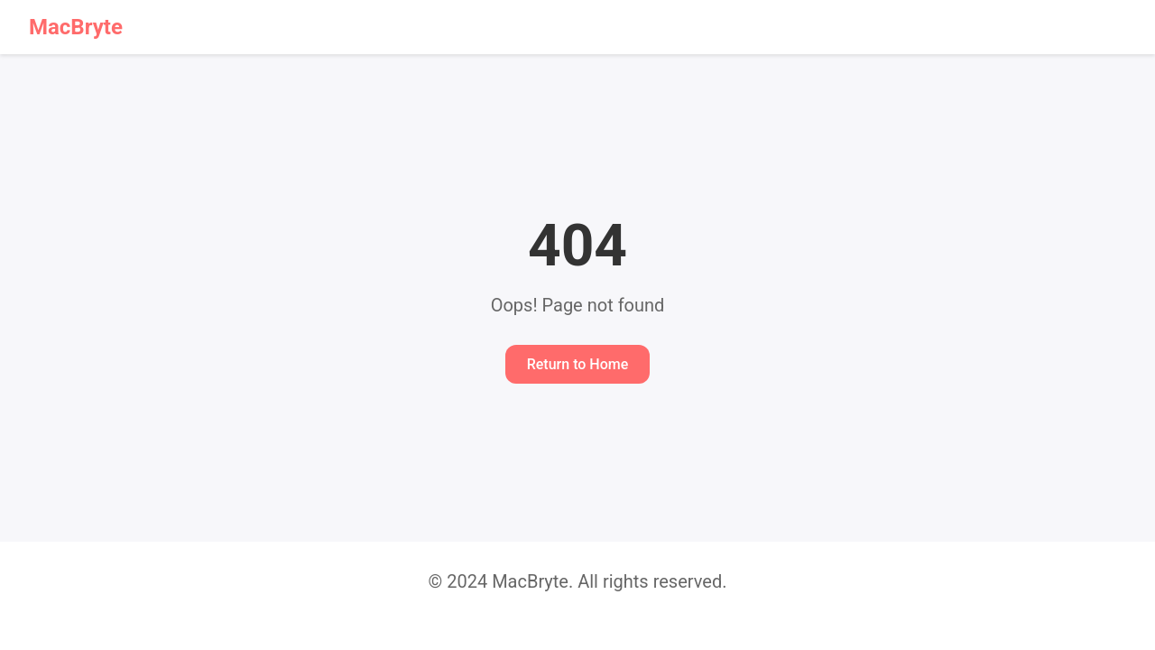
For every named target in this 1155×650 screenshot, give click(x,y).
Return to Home (578, 364)
